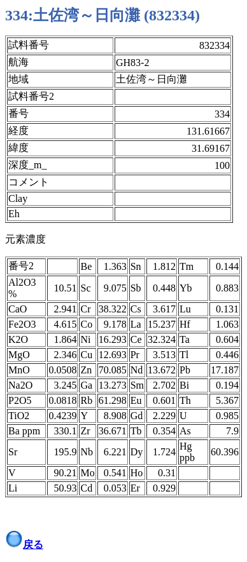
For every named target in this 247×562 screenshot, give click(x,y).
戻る (33, 544)
